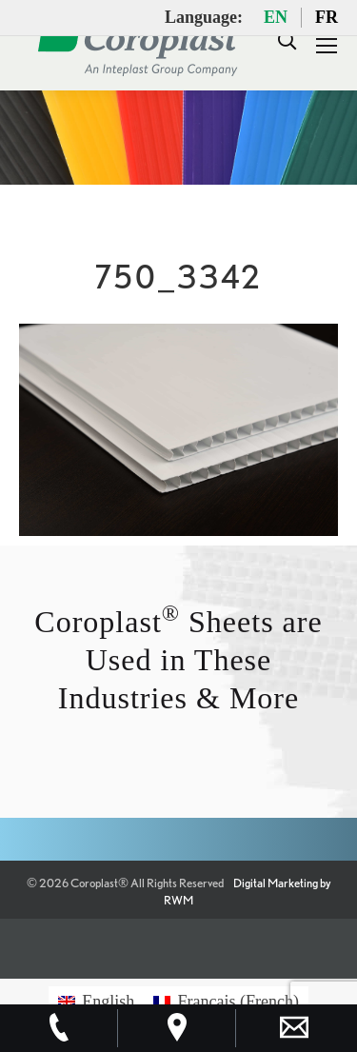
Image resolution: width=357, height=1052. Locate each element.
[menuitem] (96, 1001)
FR (326, 17)
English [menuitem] (108, 1001)
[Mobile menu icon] (326, 45)
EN (276, 17)
